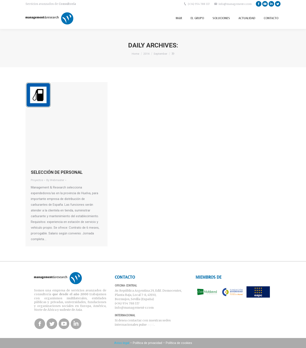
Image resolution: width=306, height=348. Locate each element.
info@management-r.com (235, 4)
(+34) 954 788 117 (199, 4)
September (160, 53)
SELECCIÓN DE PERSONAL (57, 172)
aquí (150, 325)
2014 (146, 53)
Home (135, 53)
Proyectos (37, 180)
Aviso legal (121, 343)
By (55, 180)
